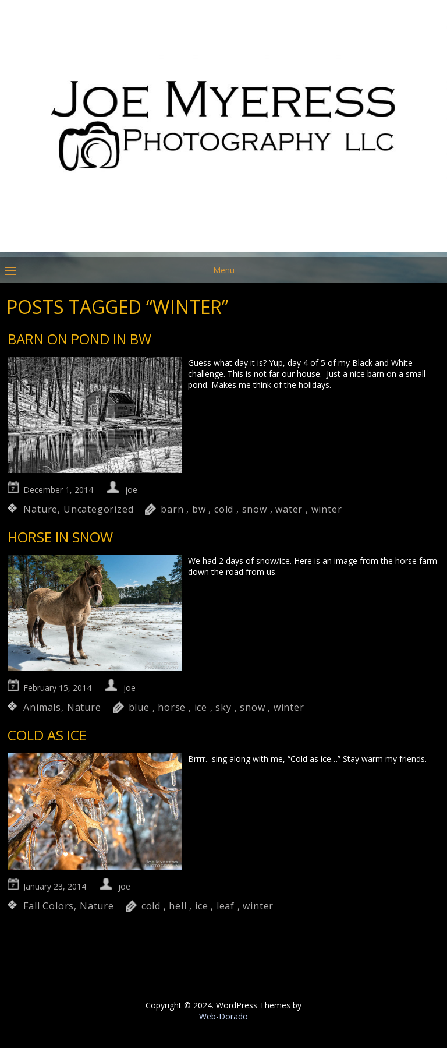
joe (131, 489)
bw (199, 509)
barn (172, 509)
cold (223, 509)
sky (223, 707)
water (289, 509)
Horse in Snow (60, 536)
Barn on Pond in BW (79, 338)
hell (177, 905)
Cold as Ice (47, 734)
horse (172, 707)
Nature (40, 509)
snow (254, 509)
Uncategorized (98, 509)
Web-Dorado (223, 1016)
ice (200, 707)
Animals (42, 707)
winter (326, 509)
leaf (226, 905)
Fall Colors (48, 905)
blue (139, 707)
